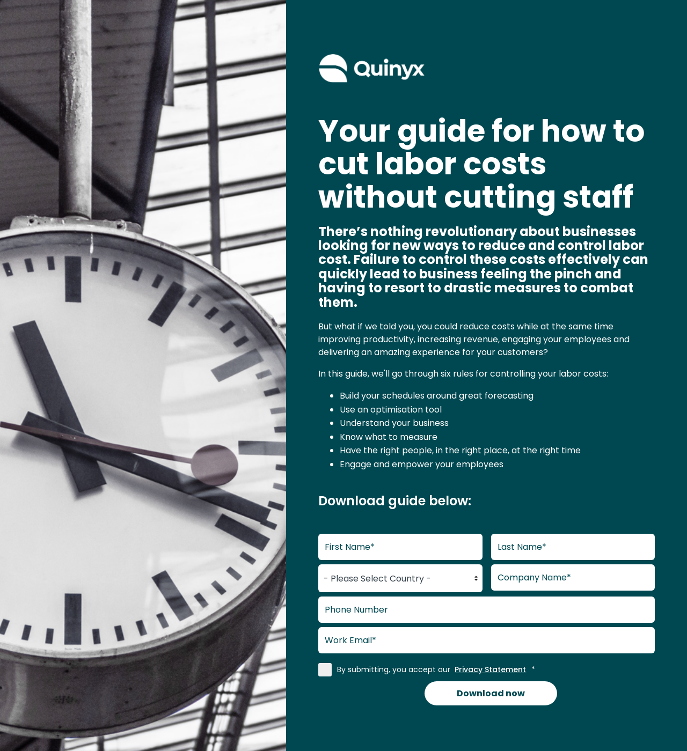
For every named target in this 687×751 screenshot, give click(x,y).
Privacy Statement (490, 669)
